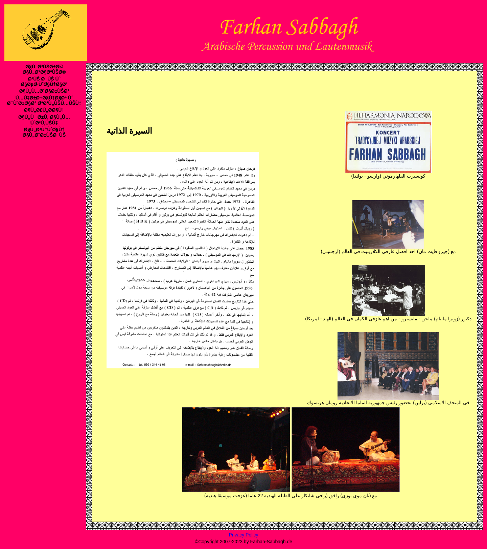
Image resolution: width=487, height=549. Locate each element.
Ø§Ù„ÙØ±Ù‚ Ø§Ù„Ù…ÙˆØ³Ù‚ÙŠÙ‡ (44, 119)
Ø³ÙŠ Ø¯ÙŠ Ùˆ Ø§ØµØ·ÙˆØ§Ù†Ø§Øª (44, 81)
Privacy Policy (243, 534)
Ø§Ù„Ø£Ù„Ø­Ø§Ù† (44, 110)
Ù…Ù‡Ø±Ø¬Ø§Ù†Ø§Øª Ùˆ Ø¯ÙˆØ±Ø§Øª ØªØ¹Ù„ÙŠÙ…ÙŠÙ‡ (44, 100)
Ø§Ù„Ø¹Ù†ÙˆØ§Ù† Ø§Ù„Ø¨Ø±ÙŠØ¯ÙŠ (44, 132)
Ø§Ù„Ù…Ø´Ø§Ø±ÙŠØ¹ (44, 91)
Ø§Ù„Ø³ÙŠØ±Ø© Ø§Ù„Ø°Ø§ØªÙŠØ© (44, 69)
